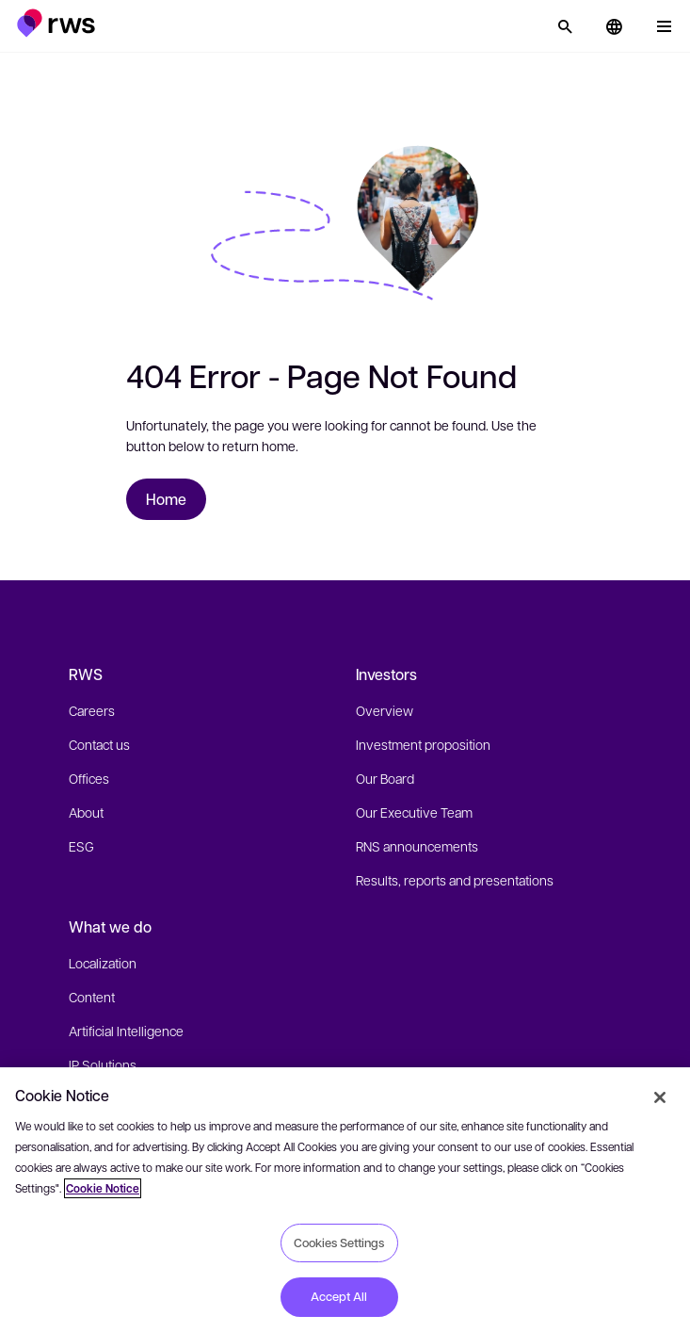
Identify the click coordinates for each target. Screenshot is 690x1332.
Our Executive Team (414, 812)
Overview (384, 710)
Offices (89, 778)
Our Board (385, 778)
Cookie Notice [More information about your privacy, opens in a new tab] (102, 1188)
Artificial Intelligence (126, 1030)
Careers (92, 710)
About (86, 812)
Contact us (99, 744)
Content (92, 996)
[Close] (660, 1097)
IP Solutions (102, 1064)
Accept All (339, 1296)
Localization (102, 962)
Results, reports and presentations (455, 879)
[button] (56, 23)
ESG (81, 845)
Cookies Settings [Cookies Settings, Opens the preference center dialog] (339, 1242)
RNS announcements (417, 845)
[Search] (565, 26)
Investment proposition (423, 744)
